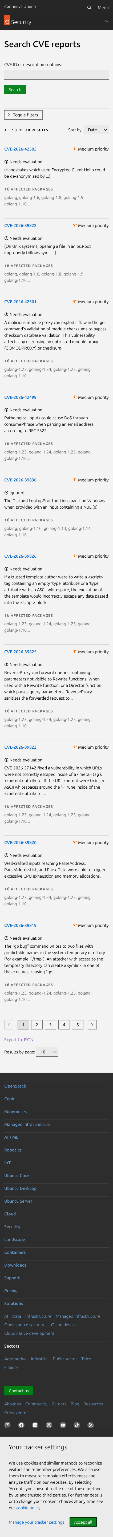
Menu (103, 7)
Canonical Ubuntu (21, 6)
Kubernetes (15, 1111)
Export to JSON (18, 1039)
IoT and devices (63, 1324)
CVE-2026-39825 (20, 651)
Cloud (10, 1213)
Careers (59, 1403)
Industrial (40, 1358)
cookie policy (28, 1507)
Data (16, 1316)
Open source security (24, 1324)
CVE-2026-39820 (20, 842)
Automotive (15, 1358)
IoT (7, 1162)
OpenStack (15, 1086)
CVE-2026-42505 (20, 149)
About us (12, 1403)
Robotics (13, 1149)
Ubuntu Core (16, 1175)
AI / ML (11, 1137)
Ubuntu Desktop (20, 1188)
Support (12, 1277)
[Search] (89, 7)
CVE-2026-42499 (20, 397)
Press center (16, 1412)
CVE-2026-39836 (20, 479)
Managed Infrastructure (78, 1316)
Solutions (13, 1303)
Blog (75, 1403)
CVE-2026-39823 (20, 747)
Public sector (65, 1358)
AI (6, 1316)
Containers (15, 1252)
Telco (86, 1358)
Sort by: (75, 129)
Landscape (14, 1239)
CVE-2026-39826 (20, 556)
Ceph (9, 1098)
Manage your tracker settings (36, 1522)
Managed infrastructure (27, 1124)
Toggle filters (25, 114)
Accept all (83, 1522)
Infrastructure (38, 1316)
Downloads (15, 1265)
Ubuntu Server (18, 1201)
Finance (11, 1367)
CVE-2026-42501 (20, 301)
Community (36, 1403)
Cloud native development (29, 1333)
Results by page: (19, 1051)
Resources (93, 1403)
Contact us (19, 1390)
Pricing (11, 1290)
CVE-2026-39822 (20, 225)
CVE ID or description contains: (33, 64)
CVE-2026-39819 (20, 925)
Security (12, 1226)
